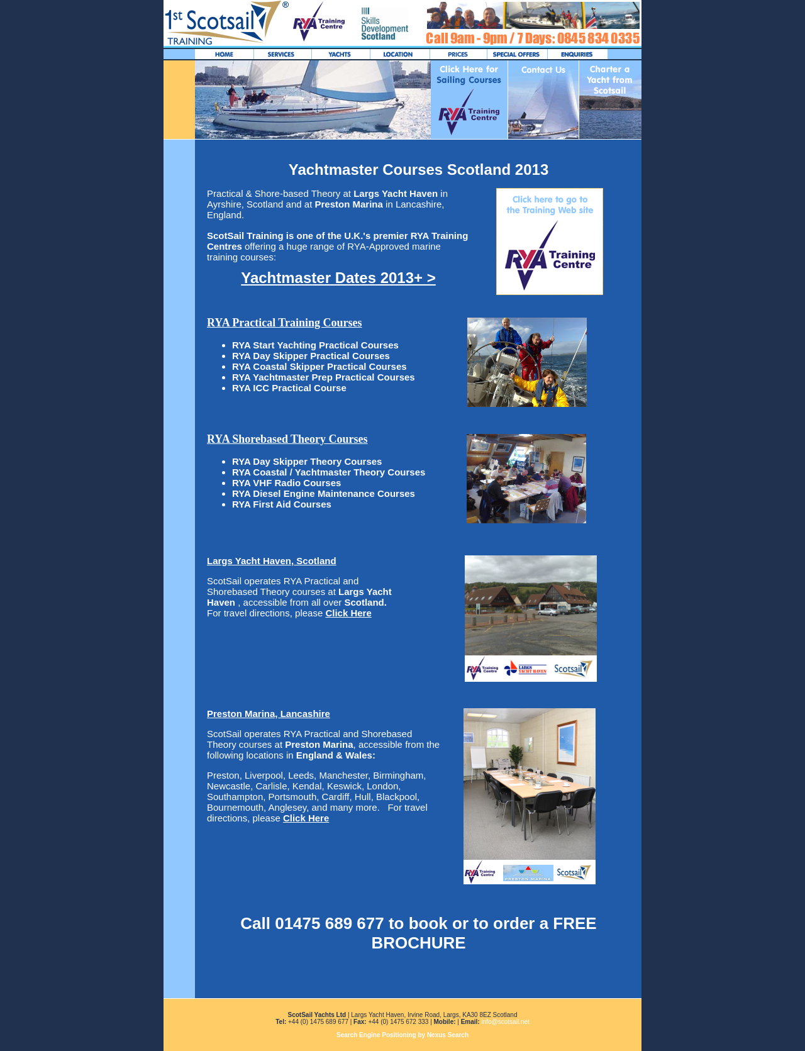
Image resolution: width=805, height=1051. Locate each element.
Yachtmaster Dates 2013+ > (338, 277)
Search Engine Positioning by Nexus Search (402, 1035)
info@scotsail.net (505, 1021)
